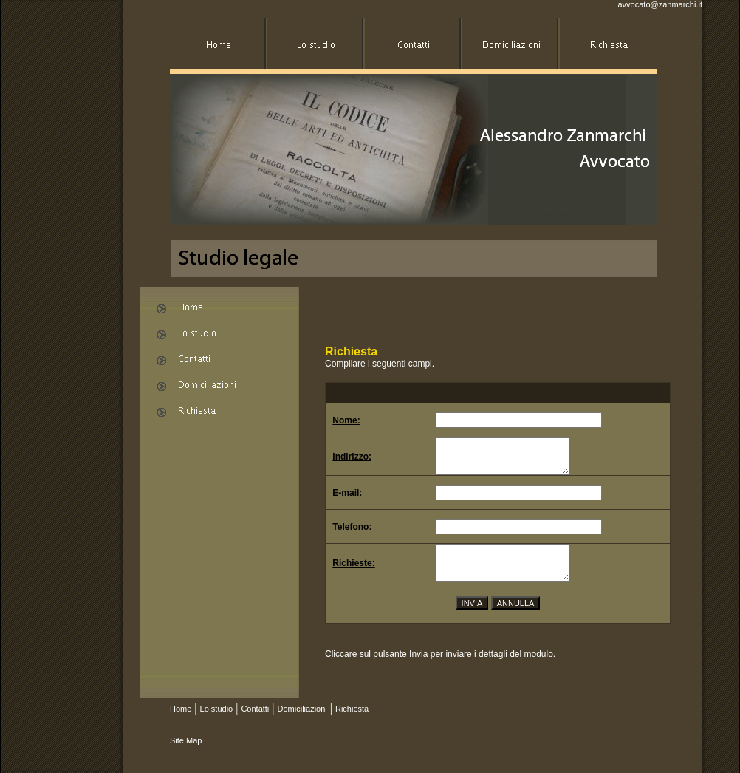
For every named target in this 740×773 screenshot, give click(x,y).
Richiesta (352, 708)
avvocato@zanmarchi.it (660, 4)
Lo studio (216, 708)
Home (180, 708)
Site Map (186, 740)
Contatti (255, 708)
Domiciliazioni (302, 708)
